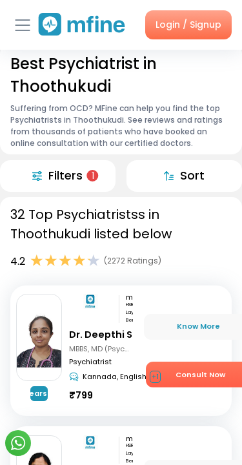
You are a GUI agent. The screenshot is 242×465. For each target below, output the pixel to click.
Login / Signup (188, 24)
